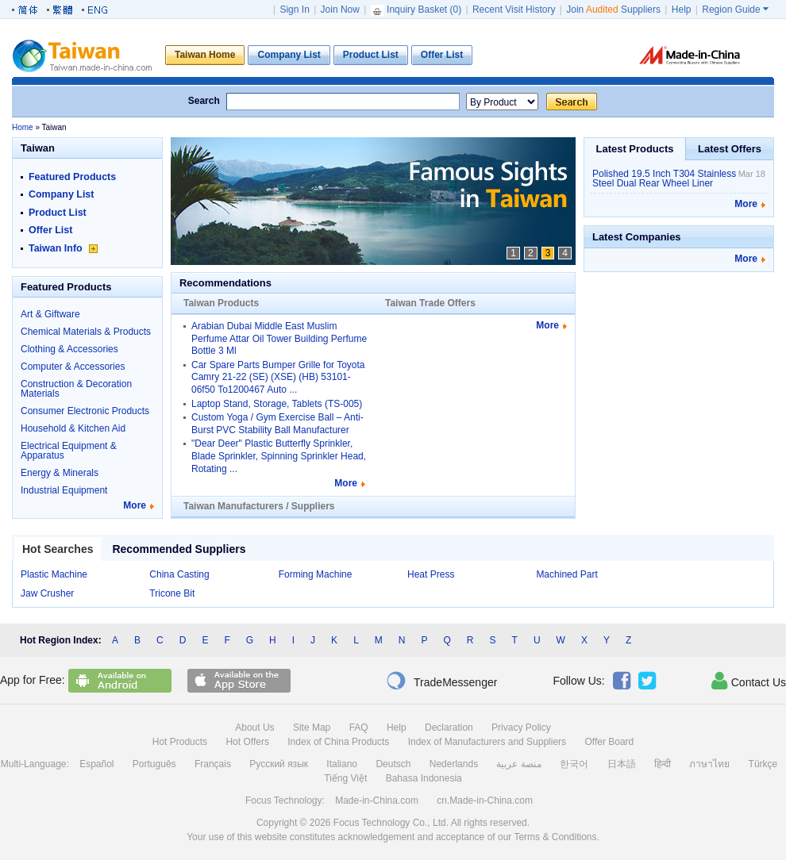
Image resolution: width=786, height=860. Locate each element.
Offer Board (609, 741)
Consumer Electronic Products (85, 411)
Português (154, 764)
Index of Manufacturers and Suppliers (487, 741)
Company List (61, 194)
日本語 (621, 764)
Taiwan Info (63, 248)
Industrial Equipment (64, 490)
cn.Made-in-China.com (485, 800)
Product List (58, 212)
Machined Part (566, 574)
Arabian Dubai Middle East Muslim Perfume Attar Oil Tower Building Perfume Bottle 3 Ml (279, 338)
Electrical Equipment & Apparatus (69, 450)
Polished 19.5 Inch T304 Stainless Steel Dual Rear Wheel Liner (664, 178)
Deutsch (393, 764)
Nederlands (454, 764)
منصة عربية (518, 764)
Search (204, 100)
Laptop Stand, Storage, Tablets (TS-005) (276, 403)
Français (213, 764)
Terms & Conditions (555, 837)
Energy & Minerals (59, 472)
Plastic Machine (54, 574)
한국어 (574, 764)
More (134, 505)
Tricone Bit (172, 593)
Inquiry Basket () (417, 9)
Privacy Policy (521, 727)
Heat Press (430, 574)
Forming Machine (316, 574)
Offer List (50, 230)
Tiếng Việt (345, 778)
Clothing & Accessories (69, 349)
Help (682, 9)
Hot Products (179, 741)
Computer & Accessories (73, 366)
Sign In (294, 9)
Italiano (341, 764)
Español (96, 764)
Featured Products (72, 176)
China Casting (179, 574)
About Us (254, 727)
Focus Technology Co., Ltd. (391, 822)
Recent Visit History (513, 9)
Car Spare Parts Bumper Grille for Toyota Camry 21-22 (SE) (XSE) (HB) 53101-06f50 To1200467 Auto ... (278, 377)
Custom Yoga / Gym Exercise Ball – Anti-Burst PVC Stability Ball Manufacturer (277, 424)
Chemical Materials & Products (86, 331)
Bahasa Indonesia (424, 778)
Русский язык (278, 764)
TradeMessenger (441, 680)
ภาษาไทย (709, 764)
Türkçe (763, 764)
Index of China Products (338, 741)
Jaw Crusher (47, 593)
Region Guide (735, 9)
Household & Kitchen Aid (73, 428)
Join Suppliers (613, 9)
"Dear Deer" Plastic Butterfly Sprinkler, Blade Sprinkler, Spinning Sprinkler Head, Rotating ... (278, 456)
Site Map (311, 727)
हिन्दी (662, 764)
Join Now (340, 9)
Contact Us (748, 680)
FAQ (358, 727)
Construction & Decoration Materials (76, 388)
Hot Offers (246, 741)
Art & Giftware (50, 314)
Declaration (449, 727)
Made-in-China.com (376, 800)
